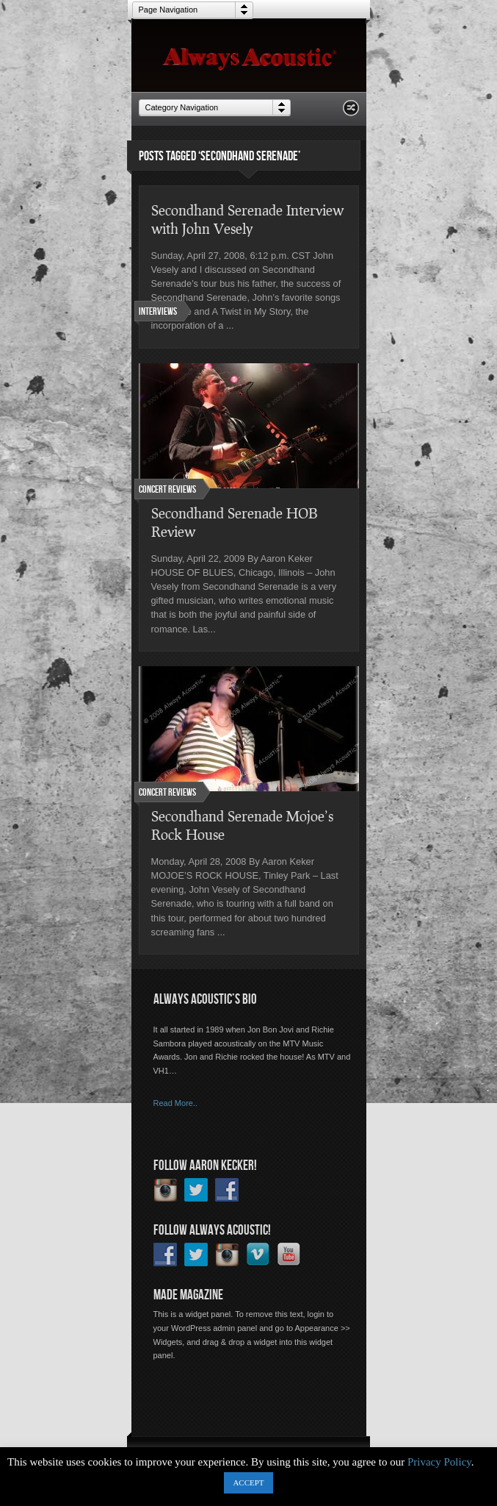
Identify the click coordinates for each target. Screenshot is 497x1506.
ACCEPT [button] (248, 1482)
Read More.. (175, 1103)
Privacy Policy (439, 1462)
